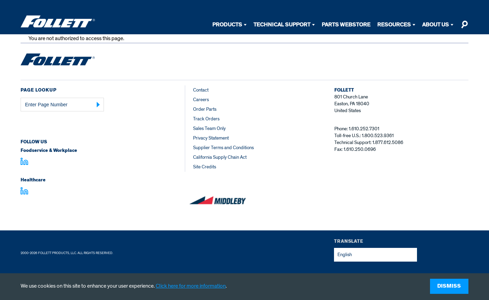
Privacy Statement (211, 138)
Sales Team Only (209, 128)
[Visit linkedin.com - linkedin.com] (24, 192)
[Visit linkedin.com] (24, 162)
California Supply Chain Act (220, 157)
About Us (435, 24)
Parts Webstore (346, 24)
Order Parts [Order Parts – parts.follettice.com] (204, 109)
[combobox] (375, 255)
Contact (200, 90)
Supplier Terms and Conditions (223, 148)
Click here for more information (191, 286)
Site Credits (204, 167)
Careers (201, 100)
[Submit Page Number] (98, 104)
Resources (394, 24)
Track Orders (206, 119)
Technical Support (281, 24)
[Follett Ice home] (58, 61)
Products (227, 24)
